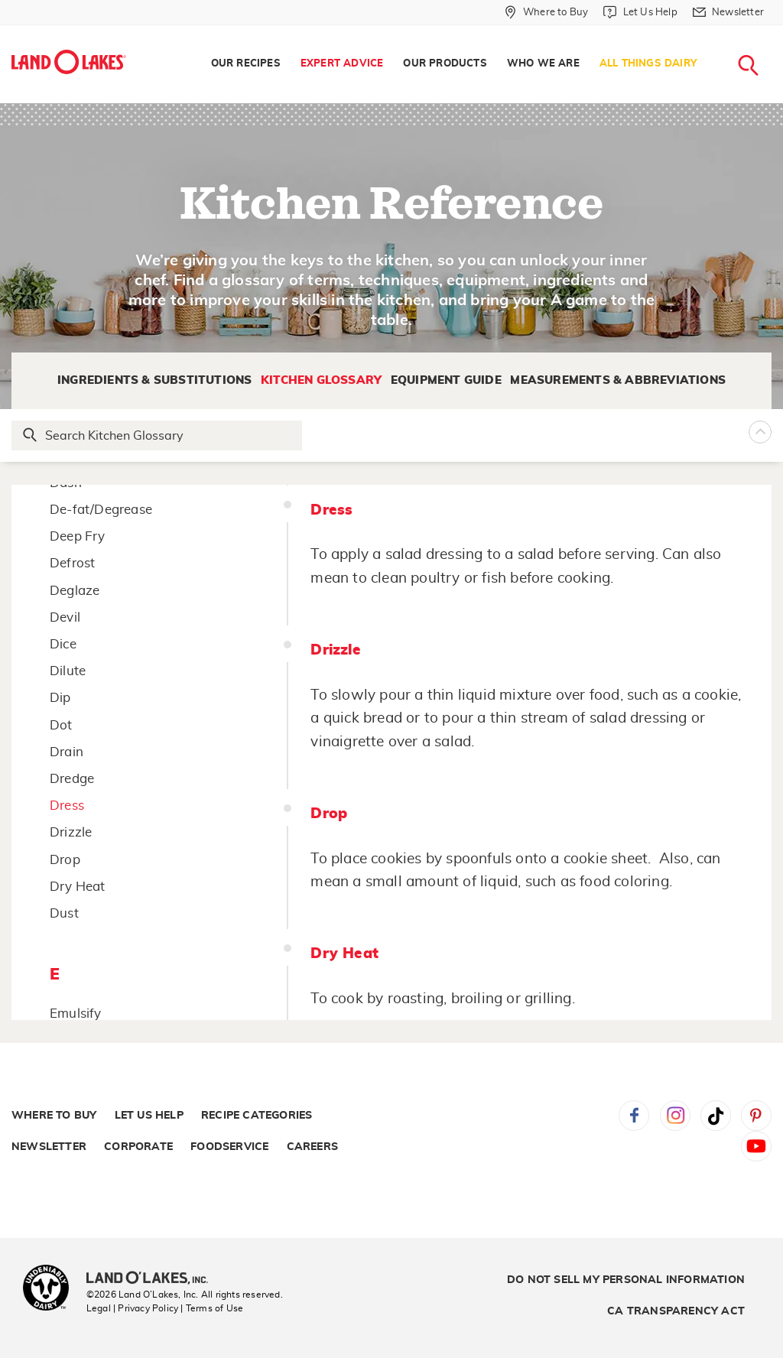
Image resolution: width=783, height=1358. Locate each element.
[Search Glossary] (157, 435)
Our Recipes (246, 64)
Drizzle (71, 832)
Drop (65, 859)
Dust (64, 913)
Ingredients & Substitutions (154, 380)
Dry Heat (78, 886)
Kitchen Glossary (321, 380)
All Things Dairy (648, 64)
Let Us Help (149, 1115)
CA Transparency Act (676, 1311)
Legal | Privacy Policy (132, 1308)
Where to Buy (53, 1115)
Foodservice (229, 1147)
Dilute (68, 670)
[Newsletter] (728, 12)
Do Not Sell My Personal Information (626, 1280)
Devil (65, 617)
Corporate (138, 1147)
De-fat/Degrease (101, 509)
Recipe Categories (256, 1115)
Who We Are (543, 64)
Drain (66, 752)
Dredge (72, 778)
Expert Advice (342, 64)
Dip (60, 697)
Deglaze (74, 590)
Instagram (675, 1115)
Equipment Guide (446, 380)
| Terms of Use (211, 1308)
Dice (63, 644)
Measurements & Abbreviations (618, 380)
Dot (61, 725)
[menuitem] (246, 64)
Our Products (444, 64)
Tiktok (715, 1115)
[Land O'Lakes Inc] (153, 1279)
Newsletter (48, 1147)
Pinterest (756, 1115)
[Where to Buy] (546, 12)
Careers (312, 1147)
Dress (67, 805)
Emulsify (76, 1013)
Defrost (72, 563)
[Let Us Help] (640, 12)
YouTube (756, 1146)
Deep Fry (78, 536)
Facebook (634, 1115)
